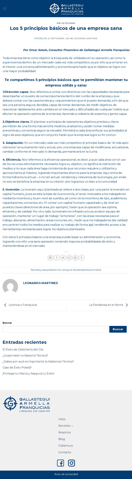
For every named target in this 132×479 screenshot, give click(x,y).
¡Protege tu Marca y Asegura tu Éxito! (28, 373)
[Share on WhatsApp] (50, 258)
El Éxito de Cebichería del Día (23, 349)
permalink (95, 270)
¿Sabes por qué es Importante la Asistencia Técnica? (38, 361)
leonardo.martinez (85, 38)
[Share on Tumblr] (81, 258)
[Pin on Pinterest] (75, 258)
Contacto (64, 452)
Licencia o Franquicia (20, 305)
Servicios (64, 425)
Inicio (61, 419)
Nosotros (64, 432)
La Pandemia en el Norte (109, 305)
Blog (61, 439)
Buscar (7, 322)
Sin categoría (66, 23)
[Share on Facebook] (56, 258)
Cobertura (65, 445)
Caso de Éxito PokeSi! (17, 367)
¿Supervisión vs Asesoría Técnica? (25, 355)
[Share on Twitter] (63, 258)
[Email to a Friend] (69, 258)
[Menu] (5, 8)
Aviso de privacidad (66, 474)
